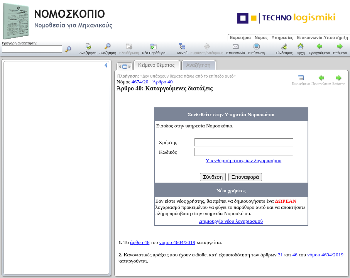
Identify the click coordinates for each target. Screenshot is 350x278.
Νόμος (261, 37)
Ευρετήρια (240, 37)
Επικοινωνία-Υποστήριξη (322, 37)
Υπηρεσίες (282, 37)
